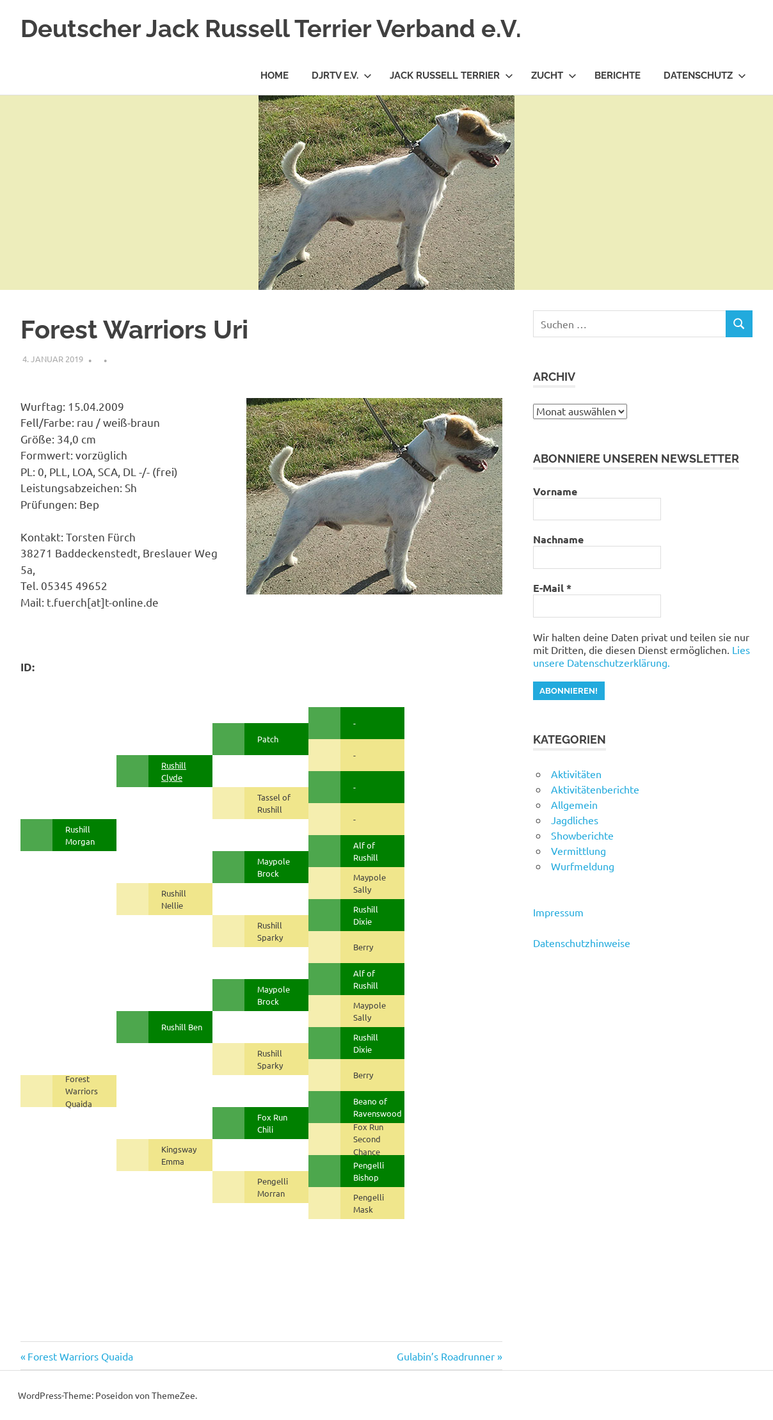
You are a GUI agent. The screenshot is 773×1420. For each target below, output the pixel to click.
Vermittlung (578, 850)
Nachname (558, 539)
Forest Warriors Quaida (80, 1356)
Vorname (555, 491)
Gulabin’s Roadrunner (446, 1356)
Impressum (558, 911)
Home (274, 75)
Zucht (554, 75)
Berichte (617, 75)
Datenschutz (705, 75)
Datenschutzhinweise (581, 942)
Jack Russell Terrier (451, 75)
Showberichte (582, 835)
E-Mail (552, 588)
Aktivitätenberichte (595, 789)
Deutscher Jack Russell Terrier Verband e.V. (271, 28)
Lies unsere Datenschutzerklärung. (641, 656)
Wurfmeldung (582, 865)
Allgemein (574, 804)
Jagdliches (574, 819)
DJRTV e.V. (342, 75)
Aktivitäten (576, 773)
